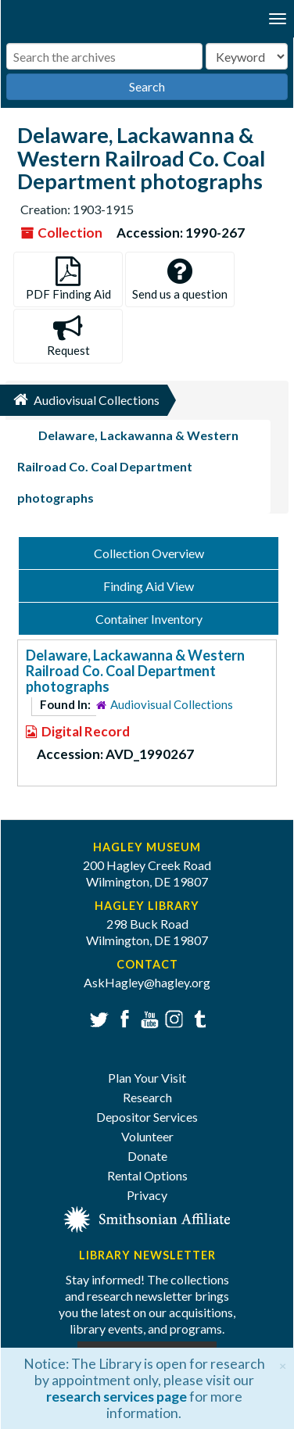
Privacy (147, 1194)
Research (147, 1097)
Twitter (97, 1017)
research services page (116, 1396)
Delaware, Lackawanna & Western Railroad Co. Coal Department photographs (135, 670)
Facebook (122, 1017)
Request (68, 335)
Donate (147, 1155)
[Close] (282, 1364)
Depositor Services (147, 1116)
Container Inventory (149, 618)
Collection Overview (149, 553)
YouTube (147, 1017)
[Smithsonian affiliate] (147, 1218)
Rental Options (147, 1175)
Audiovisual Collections (171, 704)
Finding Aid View (148, 585)
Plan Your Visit (147, 1077)
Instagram (172, 1017)
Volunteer (147, 1136)
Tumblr (197, 1017)
